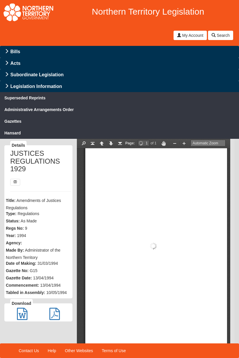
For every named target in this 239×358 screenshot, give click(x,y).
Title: (10, 200)
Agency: (14, 243)
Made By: (15, 250)
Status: (13, 221)
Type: (11, 213)
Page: (130, 143)
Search (221, 35)
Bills (15, 51)
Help (52, 350)
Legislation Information (36, 86)
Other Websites (79, 350)
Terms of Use (114, 350)
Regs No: (15, 228)
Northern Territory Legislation (148, 11)
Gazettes (12, 121)
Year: (11, 235)
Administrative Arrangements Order (39, 109)
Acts (15, 63)
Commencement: (22, 285)
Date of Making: (21, 263)
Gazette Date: (19, 278)
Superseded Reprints (25, 98)
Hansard (12, 133)
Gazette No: (17, 270)
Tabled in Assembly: (25, 292)
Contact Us (29, 350)
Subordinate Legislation (36, 74)
